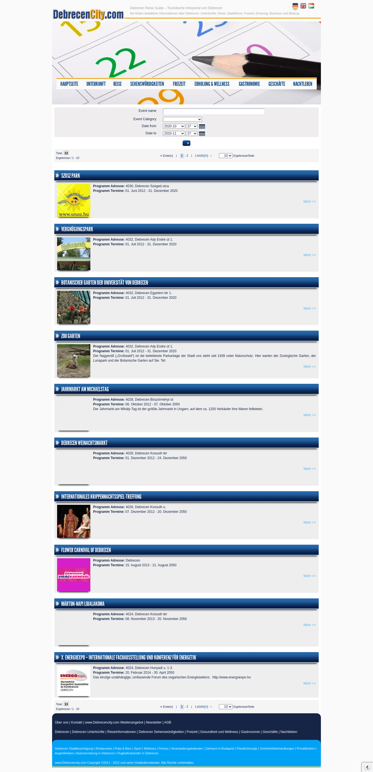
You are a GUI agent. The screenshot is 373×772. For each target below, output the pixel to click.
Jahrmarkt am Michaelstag (85, 389)
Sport (137, 748)
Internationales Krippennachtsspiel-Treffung (101, 496)
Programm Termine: (108, 191)
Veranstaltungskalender (187, 748)
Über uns (61, 722)
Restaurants (104, 748)
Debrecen (62, 732)
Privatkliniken (306, 748)
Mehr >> (309, 202)
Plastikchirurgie (247, 748)
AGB (167, 722)
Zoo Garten (70, 336)
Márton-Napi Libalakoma (82, 604)
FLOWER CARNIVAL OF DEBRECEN (86, 550)
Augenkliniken (64, 753)
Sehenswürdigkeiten (147, 84)
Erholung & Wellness (212, 84)
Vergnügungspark (77, 229)
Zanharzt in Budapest (219, 748)
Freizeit (179, 84)
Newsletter (154, 722)
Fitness (163, 748)
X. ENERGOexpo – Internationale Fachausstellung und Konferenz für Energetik (128, 657)
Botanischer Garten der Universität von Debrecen (104, 282)
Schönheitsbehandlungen (277, 748)
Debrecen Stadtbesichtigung (74, 748)
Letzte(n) (204, 156)
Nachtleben (302, 84)
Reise (117, 84)
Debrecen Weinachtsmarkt (84, 443)
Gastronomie (249, 84)
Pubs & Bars (123, 748)
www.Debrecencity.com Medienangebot (114, 722)
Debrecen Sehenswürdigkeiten (161, 732)
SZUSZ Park (70, 175)
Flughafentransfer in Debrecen (138, 753)
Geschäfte (277, 84)
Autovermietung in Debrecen (95, 753)
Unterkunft (96, 84)
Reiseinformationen (121, 732)
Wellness (150, 748)
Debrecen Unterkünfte (88, 732)
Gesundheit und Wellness (219, 732)
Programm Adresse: (109, 186)
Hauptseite (69, 84)
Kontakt (77, 722)
